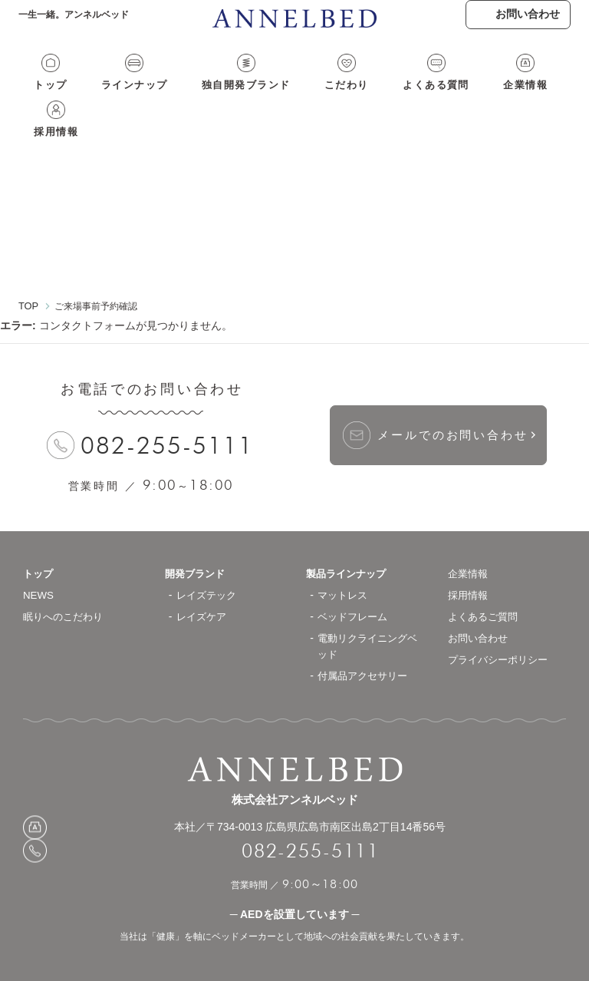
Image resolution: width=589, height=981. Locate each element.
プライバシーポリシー (501, 629)
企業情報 (463, 98)
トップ (46, 98)
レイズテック (208, 564)
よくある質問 (384, 98)
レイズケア (203, 586)
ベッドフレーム (355, 586)
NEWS (39, 564)
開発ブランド (197, 543)
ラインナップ (118, 98)
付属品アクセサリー (366, 645)
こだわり (307, 98)
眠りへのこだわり (66, 586)
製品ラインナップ (349, 543)
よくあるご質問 (485, 586)
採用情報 (529, 98)
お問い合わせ (480, 607)
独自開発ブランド (218, 98)
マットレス (344, 564)
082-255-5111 (168, 414)
